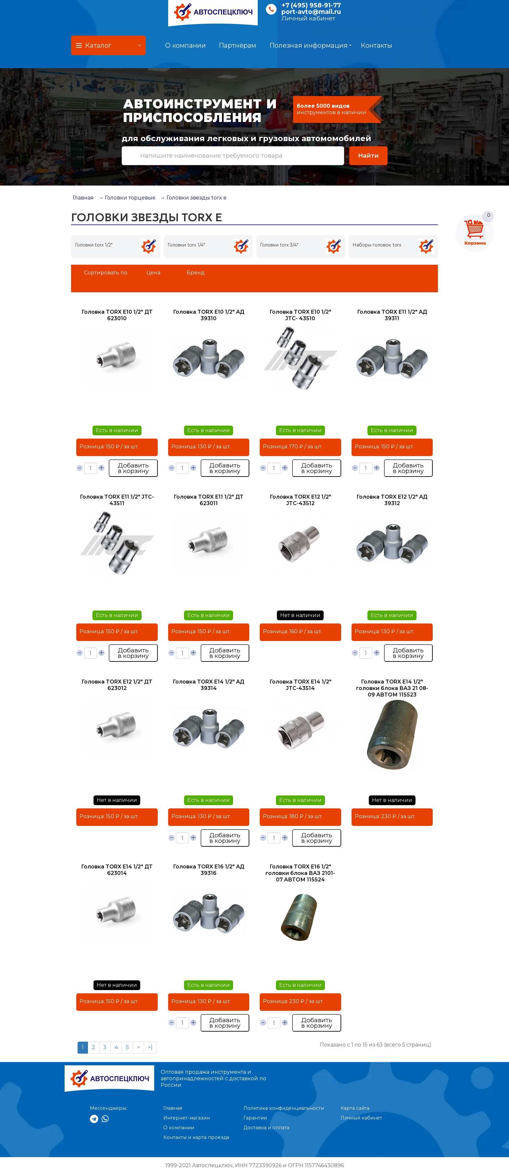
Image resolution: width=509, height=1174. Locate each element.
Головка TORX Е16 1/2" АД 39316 (208, 870)
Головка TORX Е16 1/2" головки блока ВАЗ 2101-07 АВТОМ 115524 (300, 873)
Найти (368, 155)
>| (150, 1047)
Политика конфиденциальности (283, 1108)
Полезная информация (310, 45)
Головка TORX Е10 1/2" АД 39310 (208, 315)
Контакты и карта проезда (196, 1137)
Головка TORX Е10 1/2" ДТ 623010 (117, 315)
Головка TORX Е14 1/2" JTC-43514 (300, 685)
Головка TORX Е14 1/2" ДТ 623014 (117, 870)
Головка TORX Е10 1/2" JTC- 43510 (300, 315)
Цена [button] (153, 273)
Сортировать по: (106, 273)
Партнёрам (237, 45)
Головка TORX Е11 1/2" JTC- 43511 (117, 500)
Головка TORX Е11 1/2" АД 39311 (392, 315)
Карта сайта (355, 1108)
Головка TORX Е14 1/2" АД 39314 (208, 685)
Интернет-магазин (186, 1118)
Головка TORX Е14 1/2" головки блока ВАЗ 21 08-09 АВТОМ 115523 (392, 688)
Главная (83, 198)
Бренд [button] (196, 273)
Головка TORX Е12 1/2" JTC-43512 (300, 500)
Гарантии (255, 1118)
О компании (185, 45)
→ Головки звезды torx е (193, 198)
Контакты (376, 45)
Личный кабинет (308, 18)
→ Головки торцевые (126, 198)
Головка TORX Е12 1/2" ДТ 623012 (116, 685)
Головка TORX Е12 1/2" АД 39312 (392, 500)
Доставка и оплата (266, 1128)
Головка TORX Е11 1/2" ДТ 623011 (208, 500)
